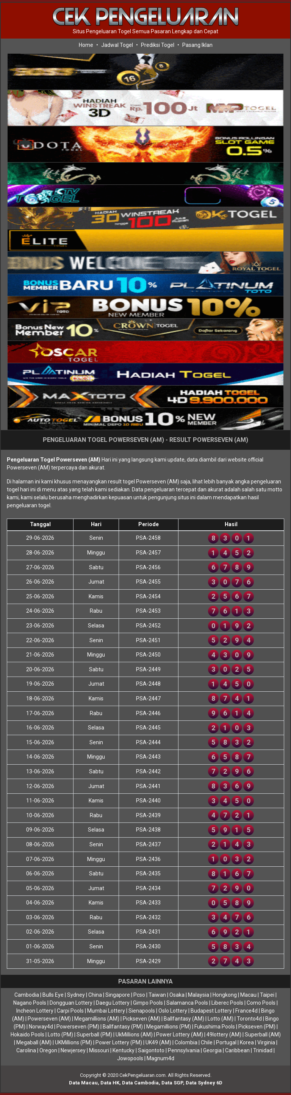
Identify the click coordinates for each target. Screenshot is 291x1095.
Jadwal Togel (117, 45)
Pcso (139, 995)
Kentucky (124, 1050)
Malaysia (198, 995)
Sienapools (141, 1011)
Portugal (226, 1042)
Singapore (117, 995)
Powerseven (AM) (49, 1019)
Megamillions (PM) (168, 1027)
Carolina (26, 1050)
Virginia (266, 1042)
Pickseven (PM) (256, 1027)
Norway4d (41, 1027)
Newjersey (73, 1050)
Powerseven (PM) (77, 1027)
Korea (247, 1042)
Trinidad (262, 1050)
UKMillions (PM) (73, 1042)
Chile (207, 1042)
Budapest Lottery (211, 1011)
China (95, 995)
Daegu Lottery (113, 1003)
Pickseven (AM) (141, 1019)
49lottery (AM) (224, 1034)
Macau (248, 995)
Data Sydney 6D (204, 1083)
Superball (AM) (263, 1034)
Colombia (186, 1042)
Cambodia (26, 995)
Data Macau (83, 1083)
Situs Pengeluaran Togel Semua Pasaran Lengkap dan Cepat (145, 31)
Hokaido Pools (27, 1034)
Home (86, 45)
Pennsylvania (184, 1050)
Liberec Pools (227, 1003)
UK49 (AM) (158, 1042)
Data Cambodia (140, 1083)
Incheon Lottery (34, 1011)
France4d (246, 1011)
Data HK (109, 1083)
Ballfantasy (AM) (184, 1019)
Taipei (267, 995)
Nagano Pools (29, 1003)
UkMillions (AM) (134, 1034)
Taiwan (157, 995)
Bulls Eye (53, 995)
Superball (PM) (94, 1034)
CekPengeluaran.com (142, 1075)
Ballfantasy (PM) (123, 1027)
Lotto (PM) (60, 1034)
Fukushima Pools (214, 1027)
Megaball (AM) (34, 1042)
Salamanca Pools (187, 1003)
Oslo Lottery (172, 1011)
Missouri (99, 1050)
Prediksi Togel (157, 45)
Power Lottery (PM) (118, 1042)
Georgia (212, 1050)
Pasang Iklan (197, 45)
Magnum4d (160, 1058)
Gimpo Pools (148, 1003)
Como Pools (261, 1003)
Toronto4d (249, 1019)
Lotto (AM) (220, 1019)
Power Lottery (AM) (179, 1034)
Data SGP (172, 1083)
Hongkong (225, 995)
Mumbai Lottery (106, 1011)
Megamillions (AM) (96, 1019)
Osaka (177, 995)
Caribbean (237, 1050)
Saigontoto (151, 1050)
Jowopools (130, 1058)
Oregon (48, 1050)
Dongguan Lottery (71, 1003)
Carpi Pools (70, 1011)
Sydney (76, 995)
